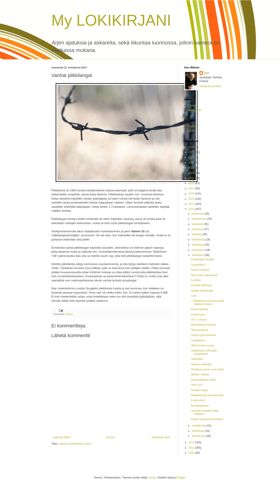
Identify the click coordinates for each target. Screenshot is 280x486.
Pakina (69, 314)
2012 (191, 442)
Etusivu (110, 437)
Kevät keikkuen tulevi (203, 379)
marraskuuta (199, 218)
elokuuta (197, 234)
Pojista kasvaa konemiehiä (206, 419)
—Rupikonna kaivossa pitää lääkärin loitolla (207, 302)
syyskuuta (198, 229)
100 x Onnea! (199, 319)
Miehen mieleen (200, 374)
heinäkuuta (198, 239)
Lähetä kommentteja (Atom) (75, 443)
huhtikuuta (198, 255)
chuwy (152, 477)
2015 (191, 198)
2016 (191, 193)
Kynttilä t (196, 280)
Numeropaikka (199, 309)
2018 (191, 183)
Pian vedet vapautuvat (204, 275)
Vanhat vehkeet (200, 269)
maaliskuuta (199, 425)
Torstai (192, 105)
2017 (191, 188)
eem (206, 73)
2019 (191, 178)
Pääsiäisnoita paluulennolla (207, 395)
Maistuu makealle (201, 364)
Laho (194, 295)
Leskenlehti (197, 264)
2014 (191, 204)
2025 (191, 147)
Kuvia (191, 130)
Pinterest (193, 126)
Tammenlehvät (199, 330)
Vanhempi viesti (160, 437)
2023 (191, 157)
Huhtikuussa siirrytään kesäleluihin (204, 352)
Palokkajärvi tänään (202, 259)
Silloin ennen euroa (202, 345)
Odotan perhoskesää (203, 335)
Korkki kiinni (198, 400)
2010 (191, 452)
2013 (191, 209)
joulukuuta (198, 213)
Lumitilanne (197, 340)
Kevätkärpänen (200, 405)
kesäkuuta (198, 244)
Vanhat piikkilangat (202, 290)
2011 (191, 447)
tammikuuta (199, 436)
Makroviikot (194, 110)
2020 (191, 173)
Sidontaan (197, 359)
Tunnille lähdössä (201, 285)
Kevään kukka (199, 390)
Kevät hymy (198, 314)
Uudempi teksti (61, 437)
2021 (191, 167)
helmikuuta (198, 430)
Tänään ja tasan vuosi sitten (207, 369)
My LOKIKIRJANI (111, 20)
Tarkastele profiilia (210, 86)
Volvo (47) (197, 384)
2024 (191, 152)
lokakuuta (198, 224)
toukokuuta (198, 250)
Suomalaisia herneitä (203, 324)
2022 (191, 162)
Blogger (180, 477)
